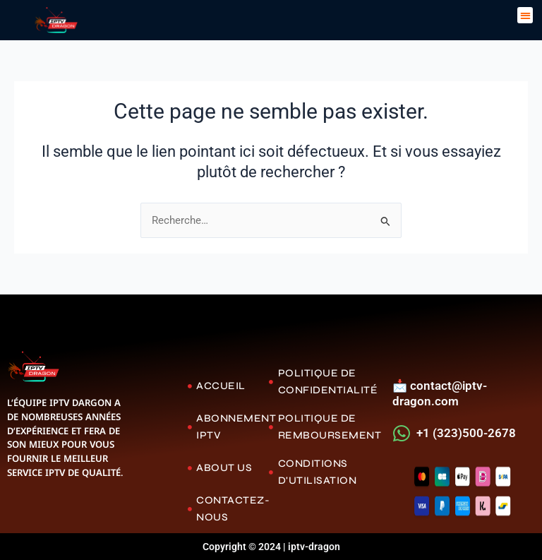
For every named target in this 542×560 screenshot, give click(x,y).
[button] (525, 15)
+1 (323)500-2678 (466, 433)
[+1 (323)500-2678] (401, 433)
